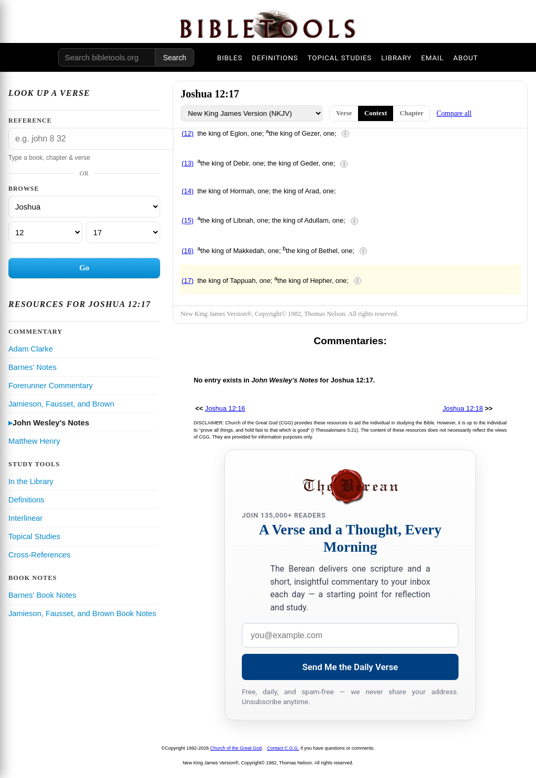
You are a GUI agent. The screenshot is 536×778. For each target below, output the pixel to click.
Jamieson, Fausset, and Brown (61, 404)
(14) (188, 191)
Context (375, 113)
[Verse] (123, 232)
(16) (188, 251)
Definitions (26, 500)
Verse (344, 113)
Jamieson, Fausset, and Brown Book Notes (82, 613)
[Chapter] (45, 232)
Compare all (454, 113)
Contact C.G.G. (283, 748)
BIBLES (229, 57)
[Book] (84, 206)
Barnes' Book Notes (42, 595)
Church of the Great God (236, 748)
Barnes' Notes (32, 367)
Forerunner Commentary (50, 385)
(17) (188, 280)
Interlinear (25, 518)
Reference (30, 120)
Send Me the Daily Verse (350, 667)
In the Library (30, 481)
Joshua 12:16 (225, 408)
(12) (188, 133)
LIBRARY (396, 57)
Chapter (411, 113)
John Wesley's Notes (51, 423)
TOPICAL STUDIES (339, 57)
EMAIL (432, 57)
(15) (188, 221)
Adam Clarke (30, 349)
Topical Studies (34, 536)
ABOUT (465, 57)
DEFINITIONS (275, 57)
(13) (188, 163)
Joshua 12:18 (463, 408)
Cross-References (39, 555)
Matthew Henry (34, 441)
